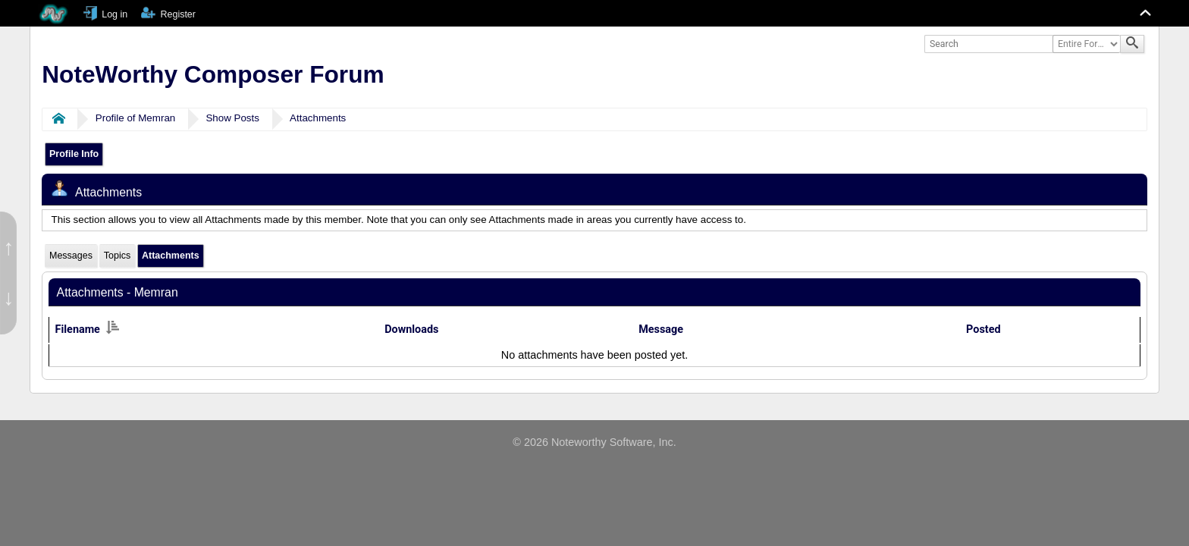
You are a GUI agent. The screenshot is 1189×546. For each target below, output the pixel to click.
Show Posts (232, 118)
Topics (117, 255)
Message (660, 329)
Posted (983, 329)
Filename (87, 329)
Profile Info (74, 154)
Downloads (411, 329)
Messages (71, 255)
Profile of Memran (135, 118)
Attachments (318, 118)
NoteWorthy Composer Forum (213, 74)
